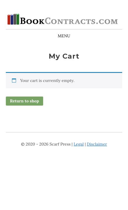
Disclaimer (97, 144)
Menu (64, 35)
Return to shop (24, 101)
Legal (79, 144)
